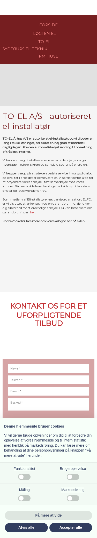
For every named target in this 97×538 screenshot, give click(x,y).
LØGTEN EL (44, 33)
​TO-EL (44, 41)
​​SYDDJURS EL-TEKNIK (25, 48)
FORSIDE (48, 24)
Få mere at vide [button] (48, 515)
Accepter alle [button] (70, 527)
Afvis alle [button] (26, 527)
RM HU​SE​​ (48, 56)
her (32, 212)
